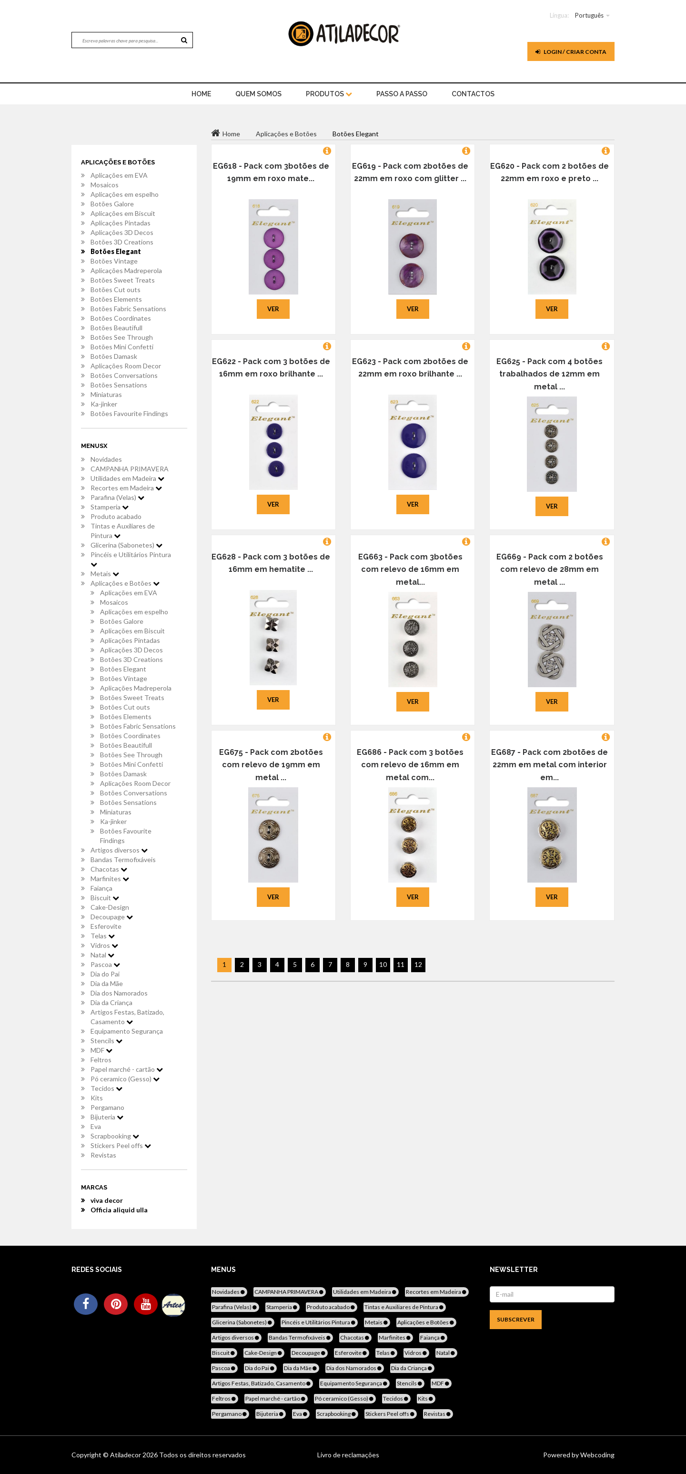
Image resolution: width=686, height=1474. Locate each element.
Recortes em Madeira (126, 488)
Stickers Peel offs (121, 1145)
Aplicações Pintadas (121, 223)
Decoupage (112, 917)
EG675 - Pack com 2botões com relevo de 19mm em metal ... (271, 765)
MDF (101, 1050)
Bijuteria (107, 1117)
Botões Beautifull (116, 328)
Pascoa (105, 964)
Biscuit (105, 898)
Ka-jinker (104, 404)
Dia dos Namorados (119, 993)
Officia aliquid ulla (119, 1210)
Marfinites (110, 878)
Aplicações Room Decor (126, 366)
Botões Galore (112, 204)
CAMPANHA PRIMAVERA (130, 469)
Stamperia (110, 507)
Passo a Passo (401, 94)
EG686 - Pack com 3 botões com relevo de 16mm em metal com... (410, 765)
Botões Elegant (116, 251)
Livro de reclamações (348, 1455)
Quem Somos (258, 94)
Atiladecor (126, 1455)
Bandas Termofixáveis (123, 859)
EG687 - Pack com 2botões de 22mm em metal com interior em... (549, 765)
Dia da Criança (111, 1002)
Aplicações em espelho (125, 194)
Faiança (101, 888)
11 (400, 964)
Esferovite (106, 926)
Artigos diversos (119, 850)
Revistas (103, 1155)
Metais (105, 573)
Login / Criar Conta (570, 51)
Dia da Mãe (107, 983)
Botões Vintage (114, 261)
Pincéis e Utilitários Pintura (131, 559)
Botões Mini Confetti (122, 347)
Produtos (329, 94)
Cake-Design (110, 907)
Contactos (473, 94)
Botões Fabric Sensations (128, 309)
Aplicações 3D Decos (122, 232)
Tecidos (106, 1088)
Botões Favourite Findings (129, 413)
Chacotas (109, 869)
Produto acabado (116, 516)
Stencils (106, 1041)
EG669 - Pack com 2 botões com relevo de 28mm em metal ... (549, 569)
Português (589, 15)
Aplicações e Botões (125, 583)
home (201, 94)
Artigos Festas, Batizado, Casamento (127, 1017)
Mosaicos (105, 185)
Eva (96, 1126)
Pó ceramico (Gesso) (125, 1079)
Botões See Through (122, 337)
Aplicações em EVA (119, 175)
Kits (97, 1098)
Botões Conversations (124, 375)
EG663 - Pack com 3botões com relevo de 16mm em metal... (410, 569)
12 (418, 964)
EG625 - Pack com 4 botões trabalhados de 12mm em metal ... (549, 374)
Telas (103, 936)
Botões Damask (114, 356)
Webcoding (597, 1455)
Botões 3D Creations (122, 242)
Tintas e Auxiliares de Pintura (123, 530)
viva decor (107, 1200)
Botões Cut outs (116, 289)
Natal (102, 955)
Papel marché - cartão (127, 1069)
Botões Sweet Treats (123, 280)
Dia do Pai (105, 974)
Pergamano (107, 1107)
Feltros (101, 1060)
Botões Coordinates (121, 318)
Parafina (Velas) (117, 497)
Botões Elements (116, 299)
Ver (273, 309)
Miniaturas (106, 394)
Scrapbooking (115, 1136)
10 (383, 964)
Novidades (106, 459)
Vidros (104, 945)
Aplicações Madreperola (126, 270)
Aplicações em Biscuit (123, 213)
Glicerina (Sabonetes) (126, 545)
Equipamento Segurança (127, 1031)
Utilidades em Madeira (127, 478)
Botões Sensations (119, 385)
